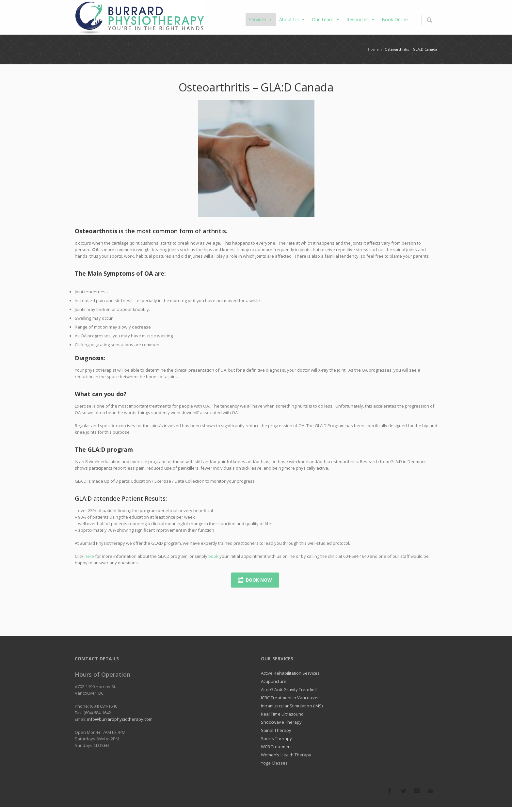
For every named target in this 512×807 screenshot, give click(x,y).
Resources (360, 19)
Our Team (326, 19)
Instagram (417, 790)
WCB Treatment (276, 747)
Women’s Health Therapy (286, 755)
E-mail (430, 790)
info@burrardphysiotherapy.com (119, 719)
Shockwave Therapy (281, 722)
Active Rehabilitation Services (290, 673)
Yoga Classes (274, 763)
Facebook (389, 790)
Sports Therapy (276, 738)
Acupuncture (273, 681)
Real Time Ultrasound (282, 714)
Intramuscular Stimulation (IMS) (292, 706)
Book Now (255, 580)
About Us (292, 19)
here (89, 556)
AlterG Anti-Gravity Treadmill (289, 689)
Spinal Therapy (276, 730)
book (213, 556)
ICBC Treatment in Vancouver (290, 698)
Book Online (395, 19)
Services (261, 19)
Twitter (403, 790)
